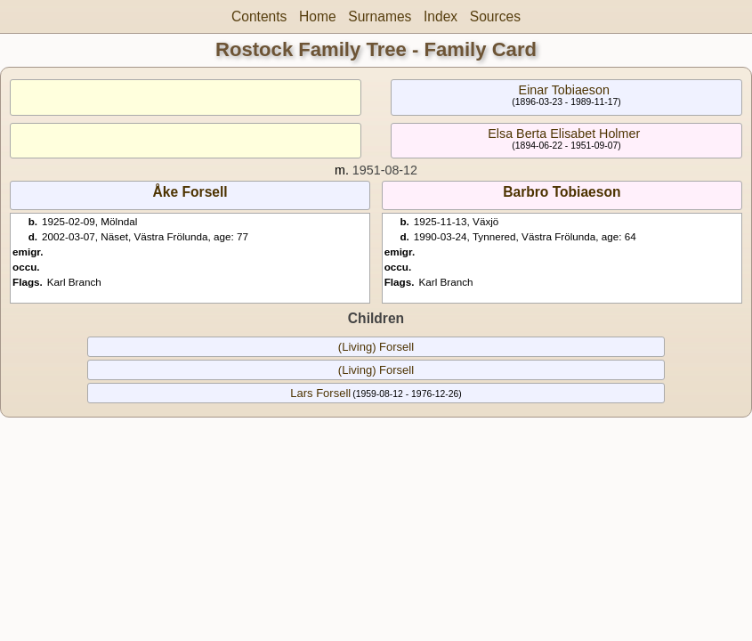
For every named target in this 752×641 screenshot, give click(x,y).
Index (440, 16)
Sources (495, 16)
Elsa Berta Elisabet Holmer (564, 133)
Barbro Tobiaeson (561, 191)
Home (317, 16)
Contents (259, 16)
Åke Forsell (190, 191)
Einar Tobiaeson (564, 90)
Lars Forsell (320, 393)
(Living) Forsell (376, 346)
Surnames (379, 16)
